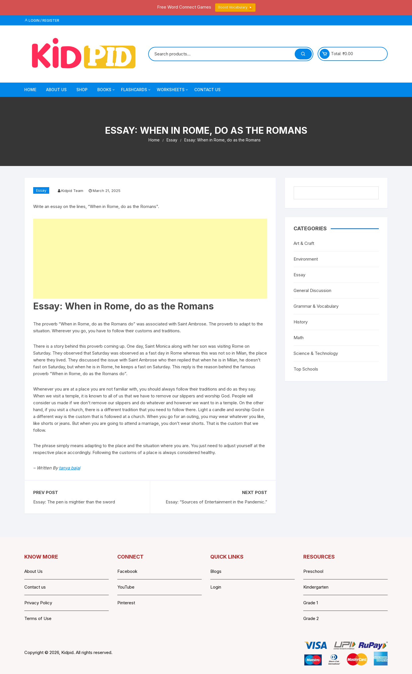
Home (30, 89)
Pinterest (126, 602)
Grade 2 (311, 618)
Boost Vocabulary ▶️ (235, 7)
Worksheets (173, 90)
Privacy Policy (38, 602)
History (301, 322)
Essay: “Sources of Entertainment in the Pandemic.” (216, 502)
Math (299, 337)
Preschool (313, 571)
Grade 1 (310, 602)
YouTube (125, 587)
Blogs (215, 571)
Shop (82, 89)
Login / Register (41, 20)
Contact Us (207, 89)
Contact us (35, 587)
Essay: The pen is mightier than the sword (74, 502)
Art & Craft (304, 243)
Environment (306, 259)
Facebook (127, 571)
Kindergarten (315, 587)
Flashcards (136, 90)
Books (106, 90)
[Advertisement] (150, 259)
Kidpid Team (72, 190)
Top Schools (306, 369)
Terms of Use (38, 618)
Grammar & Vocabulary (316, 306)
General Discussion (312, 290)
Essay (41, 190)
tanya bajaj (69, 468)
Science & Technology (316, 353)
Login (215, 587)
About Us (56, 89)
